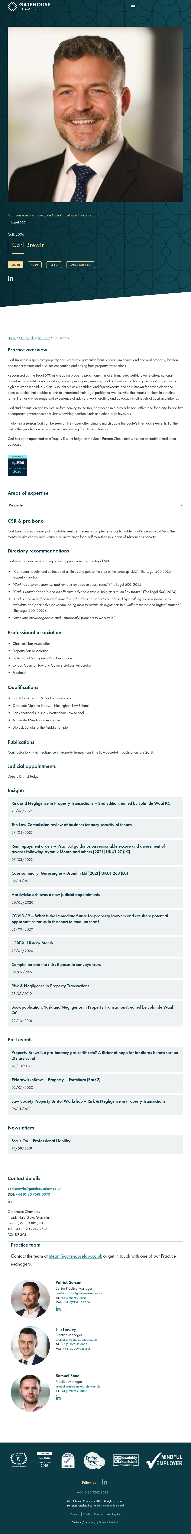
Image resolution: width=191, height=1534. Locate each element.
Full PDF (54, 265)
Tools (86, 1513)
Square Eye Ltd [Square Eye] (108, 1522)
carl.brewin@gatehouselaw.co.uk (35, 1188)
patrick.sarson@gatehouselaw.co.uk (79, 1293)
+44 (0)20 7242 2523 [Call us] (92, 1492)
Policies (75, 1513)
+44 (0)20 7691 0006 (73, 1391)
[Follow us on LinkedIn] (104, 1482)
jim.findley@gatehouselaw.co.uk (76, 1340)
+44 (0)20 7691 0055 (73, 1344)
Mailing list (114, 1513)
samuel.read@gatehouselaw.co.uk (78, 1386)
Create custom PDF (81, 265)
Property (16, 505)
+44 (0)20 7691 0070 (33, 1194)
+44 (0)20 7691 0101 (73, 1298)
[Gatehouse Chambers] (29, 6)
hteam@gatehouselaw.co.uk (75, 1256)
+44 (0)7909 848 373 (76, 1349)
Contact (15, 265)
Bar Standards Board (110, 1505)
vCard (34, 265)
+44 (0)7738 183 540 (76, 1302)
